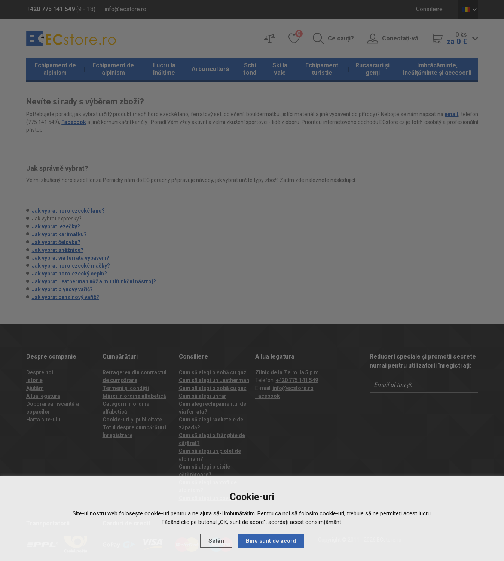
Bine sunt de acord (271, 540)
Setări (216, 540)
